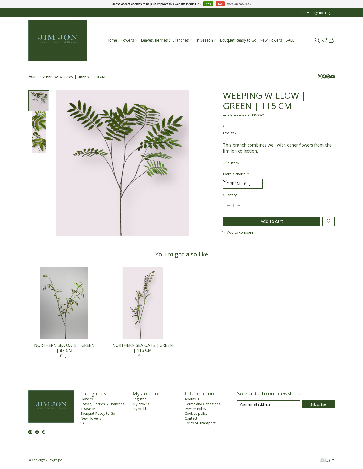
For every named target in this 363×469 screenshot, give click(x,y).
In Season (88, 408)
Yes (208, 4)
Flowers (86, 399)
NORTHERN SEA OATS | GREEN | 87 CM (64, 347)
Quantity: (230, 194)
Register (139, 399)
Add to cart (272, 221)
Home (111, 40)
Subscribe (318, 404)
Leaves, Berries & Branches (102, 403)
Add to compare (238, 232)
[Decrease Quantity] (228, 205)
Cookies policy (196, 413)
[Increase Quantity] (238, 205)
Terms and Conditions (202, 403)
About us (192, 399)
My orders (141, 403)
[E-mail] (268, 404)
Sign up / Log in (323, 13)
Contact (191, 418)
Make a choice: (236, 173)
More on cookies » (239, 4)
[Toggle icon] (317, 40)
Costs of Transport (200, 422)
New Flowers (271, 40)
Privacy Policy (195, 408)
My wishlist (141, 408)
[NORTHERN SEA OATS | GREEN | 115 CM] (142, 303)
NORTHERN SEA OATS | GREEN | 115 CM (142, 347)
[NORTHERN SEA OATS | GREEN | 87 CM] (64, 303)
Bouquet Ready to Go (238, 40)
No (220, 4)
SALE (290, 40)
